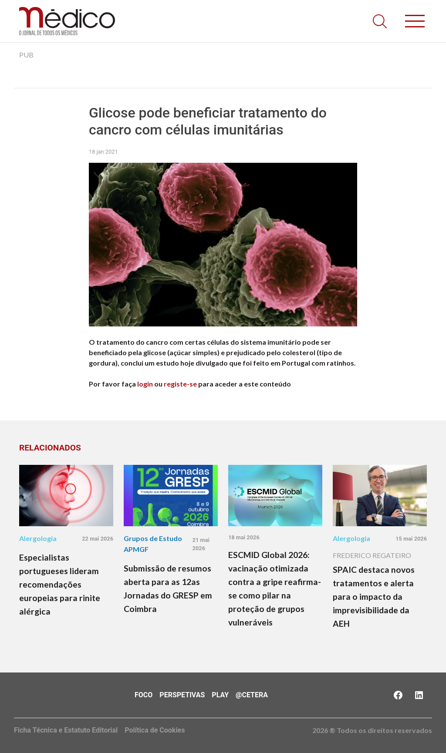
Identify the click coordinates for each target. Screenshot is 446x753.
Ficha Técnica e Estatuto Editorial (66, 730)
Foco (143, 695)
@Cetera (252, 695)
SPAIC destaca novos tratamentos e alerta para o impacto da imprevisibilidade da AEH (374, 597)
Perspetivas (182, 695)
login (145, 384)
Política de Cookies (155, 730)
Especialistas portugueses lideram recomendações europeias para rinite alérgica (59, 584)
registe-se (180, 384)
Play (220, 695)
